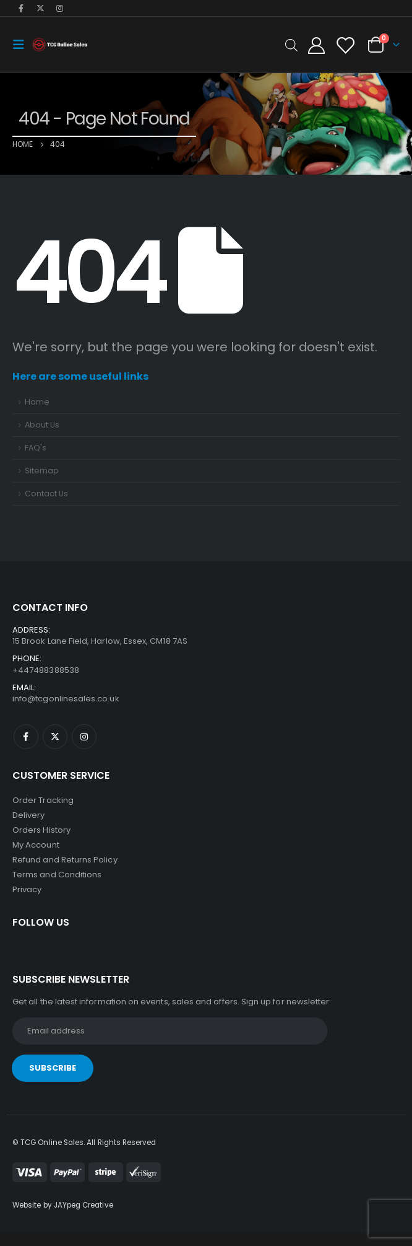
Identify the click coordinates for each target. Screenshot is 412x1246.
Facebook (26, 736)
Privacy (26, 889)
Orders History (41, 830)
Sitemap (42, 470)
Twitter (55, 736)
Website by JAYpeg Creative (62, 1205)
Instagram (84, 736)
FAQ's (35, 447)
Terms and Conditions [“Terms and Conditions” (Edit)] (56, 874)
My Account (35, 845)
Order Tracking (43, 800)
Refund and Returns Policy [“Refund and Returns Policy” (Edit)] (65, 860)
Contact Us (46, 493)
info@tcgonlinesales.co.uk (65, 698)
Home (37, 402)
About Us (42, 424)
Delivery (28, 815)
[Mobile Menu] (22, 44)
